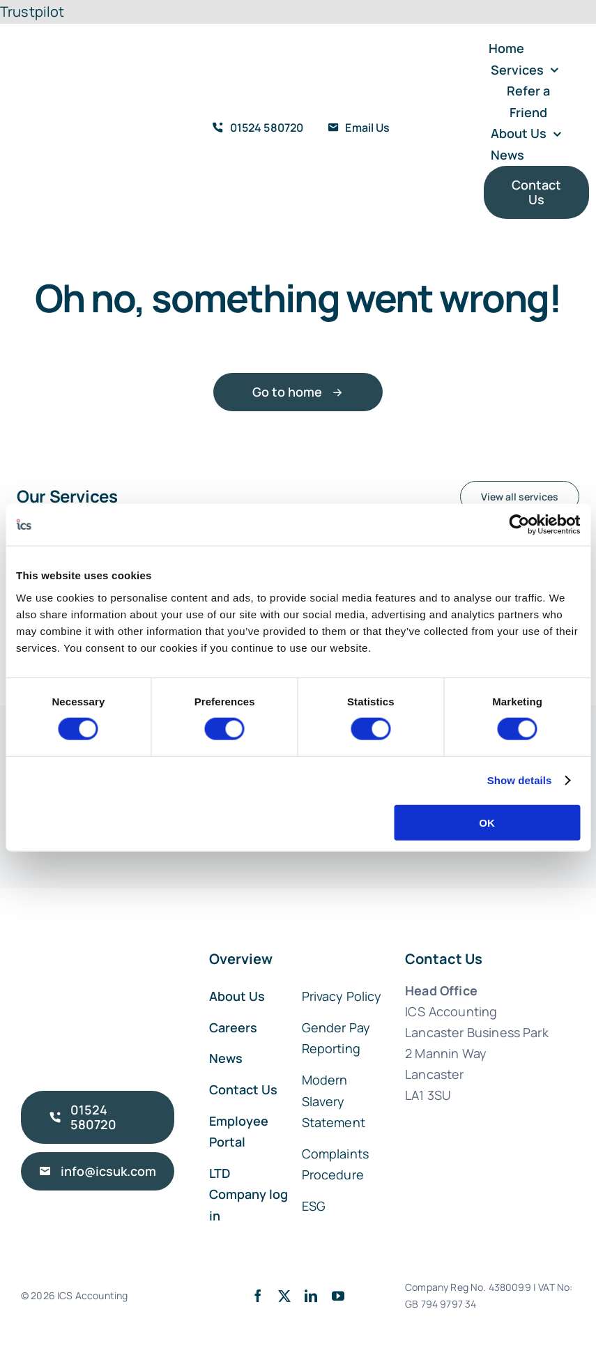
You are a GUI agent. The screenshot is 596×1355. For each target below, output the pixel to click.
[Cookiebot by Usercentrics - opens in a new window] (519, 524)
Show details (519, 780)
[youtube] (338, 1295)
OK (487, 822)
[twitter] (284, 1295)
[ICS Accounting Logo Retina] (67, 91)
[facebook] (258, 1295)
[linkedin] (311, 1295)
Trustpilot (32, 11)
